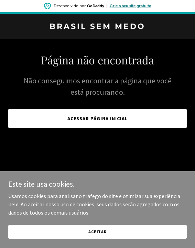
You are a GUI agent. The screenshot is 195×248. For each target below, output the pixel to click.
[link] (97, 26)
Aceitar (97, 231)
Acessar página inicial (97, 118)
